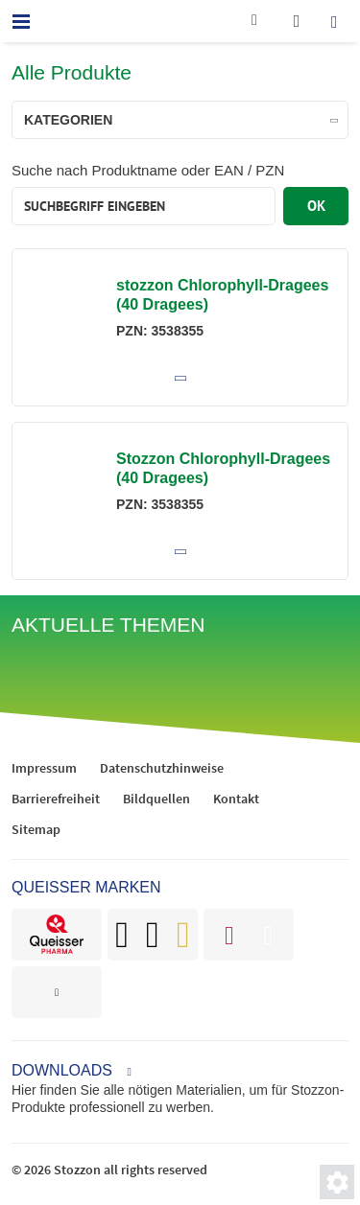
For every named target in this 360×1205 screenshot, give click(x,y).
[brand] (57, 935)
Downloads (62, 1070)
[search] (339, 21)
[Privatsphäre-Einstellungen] (337, 1182)
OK (316, 206)
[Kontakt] (254, 24)
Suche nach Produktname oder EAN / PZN (148, 170)
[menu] (21, 21)
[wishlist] (297, 21)
